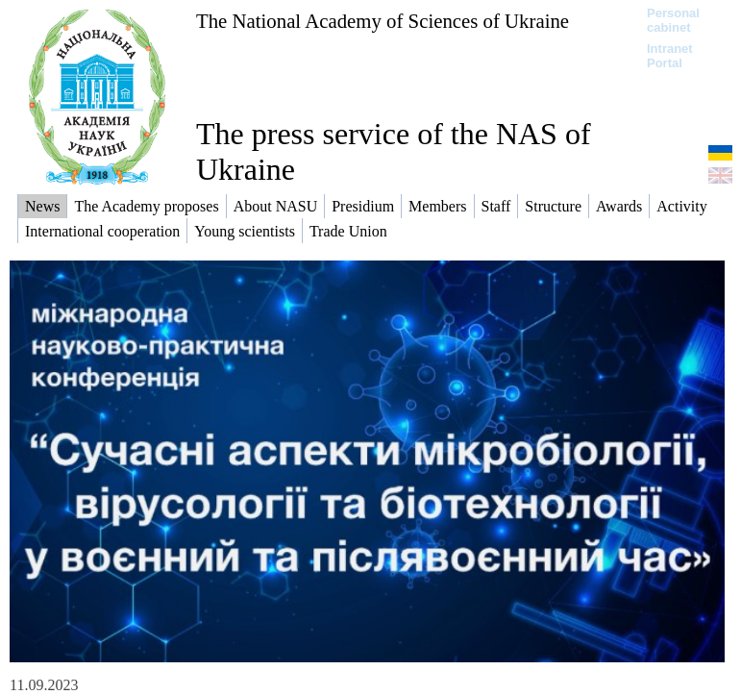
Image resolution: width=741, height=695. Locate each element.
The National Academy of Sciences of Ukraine (382, 21)
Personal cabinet (673, 20)
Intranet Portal (670, 55)
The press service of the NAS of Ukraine (393, 151)
